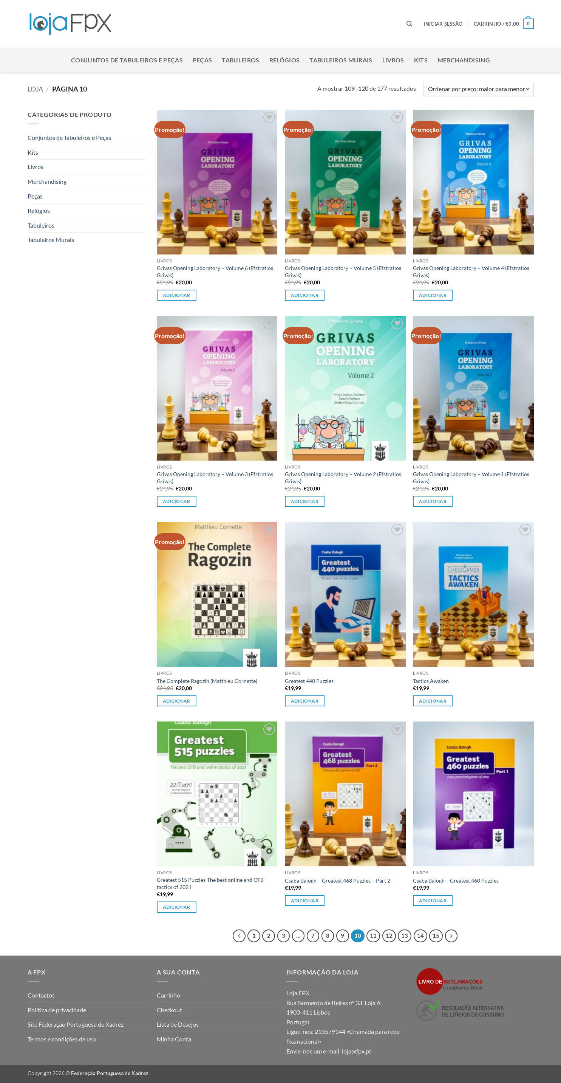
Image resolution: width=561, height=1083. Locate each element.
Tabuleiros (240, 60)
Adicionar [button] (176, 295)
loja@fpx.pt (356, 1051)
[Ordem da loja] (478, 89)
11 (373, 935)
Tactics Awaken (431, 681)
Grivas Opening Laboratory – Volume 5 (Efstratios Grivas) (343, 271)
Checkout (169, 1009)
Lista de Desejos (178, 1024)
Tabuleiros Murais (340, 60)
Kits (421, 60)
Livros (393, 60)
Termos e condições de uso (62, 1039)
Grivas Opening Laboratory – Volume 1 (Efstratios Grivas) (471, 477)
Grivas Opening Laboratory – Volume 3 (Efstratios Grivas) (215, 477)
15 (436, 935)
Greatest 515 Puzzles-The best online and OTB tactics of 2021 (210, 883)
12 (389, 935)
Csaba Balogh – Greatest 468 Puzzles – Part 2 (337, 880)
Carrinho (168, 995)
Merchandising (463, 60)
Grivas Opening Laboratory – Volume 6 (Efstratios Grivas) (215, 271)
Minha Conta (174, 1039)
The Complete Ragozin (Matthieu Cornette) (207, 681)
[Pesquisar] (409, 24)
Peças (202, 60)
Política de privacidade (57, 1009)
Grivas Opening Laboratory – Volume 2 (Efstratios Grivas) (343, 477)
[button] (443, 24)
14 (420, 935)
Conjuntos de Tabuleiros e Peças (127, 60)
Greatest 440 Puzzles (309, 681)
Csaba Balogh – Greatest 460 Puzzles (456, 880)
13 (404, 935)
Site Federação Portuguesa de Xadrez (76, 1024)
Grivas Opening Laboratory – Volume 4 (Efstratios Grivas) (471, 271)
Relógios (284, 60)
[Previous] (239, 935)
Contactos (41, 995)
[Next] (451, 935)
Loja (35, 89)
